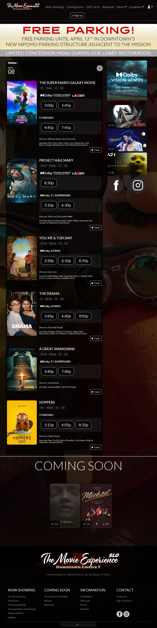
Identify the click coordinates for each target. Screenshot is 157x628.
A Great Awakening (17, 604)
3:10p (48, 205)
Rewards (108, 7)
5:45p (66, 105)
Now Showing (54, 7)
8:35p (83, 260)
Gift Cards (93, 7)
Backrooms (49, 604)
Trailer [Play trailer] (96, 150)
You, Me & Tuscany (17, 596)
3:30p (48, 260)
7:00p (66, 371)
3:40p (48, 371)
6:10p (66, 260)
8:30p (48, 183)
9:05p (83, 316)
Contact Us (122, 596)
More (120, 7)
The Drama (13, 600)
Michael (47, 600)
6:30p (66, 205)
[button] (150, 6)
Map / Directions (124, 600)
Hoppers (12, 617)
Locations (135, 7)
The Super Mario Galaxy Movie (22, 609)
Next (100, 68)
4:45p (48, 127)
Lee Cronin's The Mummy (56, 596)
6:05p (66, 425)
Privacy (83, 604)
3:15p (48, 425)
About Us (84, 609)
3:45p (48, 316)
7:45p (66, 127)
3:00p (48, 105)
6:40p (66, 316)
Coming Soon (75, 7)
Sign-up (77, 15)
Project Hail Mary (16, 613)
